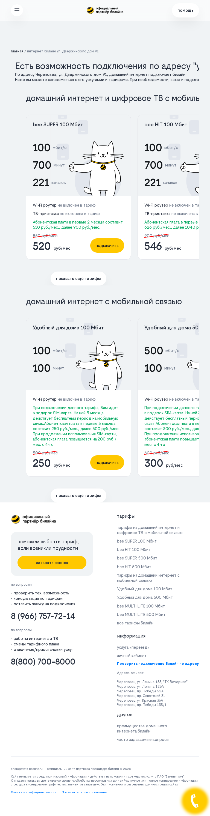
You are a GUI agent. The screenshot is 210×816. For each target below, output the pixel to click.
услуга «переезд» (133, 647)
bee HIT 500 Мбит (134, 566)
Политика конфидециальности (34, 792)
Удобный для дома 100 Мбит (68, 327)
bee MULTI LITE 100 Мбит (141, 606)
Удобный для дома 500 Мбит (145, 597)
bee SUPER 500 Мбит (137, 558)
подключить (107, 245)
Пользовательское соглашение (84, 792)
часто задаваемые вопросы (143, 739)
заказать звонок (52, 562)
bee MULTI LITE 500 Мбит (141, 614)
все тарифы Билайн (135, 623)
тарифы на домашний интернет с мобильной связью (148, 578)
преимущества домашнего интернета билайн (142, 728)
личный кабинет (132, 655)
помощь (185, 10)
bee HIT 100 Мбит (165, 124)
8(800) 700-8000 (43, 661)
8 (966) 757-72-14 (43, 616)
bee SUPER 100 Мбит (58, 124)
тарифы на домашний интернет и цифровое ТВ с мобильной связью (150, 530)
